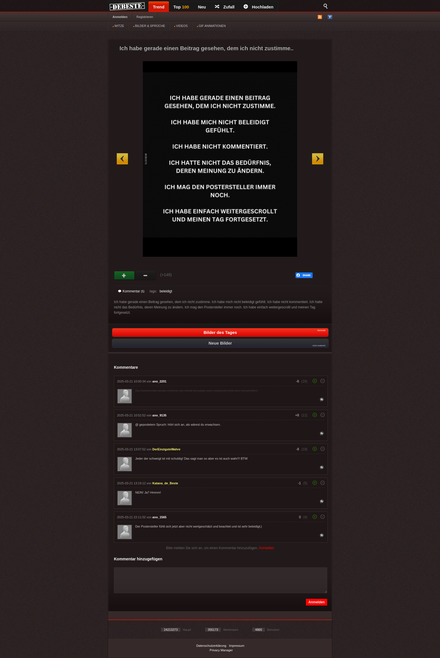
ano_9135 (159, 415)
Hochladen (259, 6)
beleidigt (166, 291)
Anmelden (120, 17)
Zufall (225, 6)
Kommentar (131, 291)
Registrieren (144, 17)
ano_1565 (159, 517)
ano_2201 (159, 381)
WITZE (118, 25)
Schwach (145, 275)
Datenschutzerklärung (211, 645)
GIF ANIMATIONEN (211, 25)
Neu (202, 6)
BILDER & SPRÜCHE (149, 25)
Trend (158, 6)
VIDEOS (181, 25)
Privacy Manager (221, 650)
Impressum (236, 645)
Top (181, 6)
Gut (124, 275)
